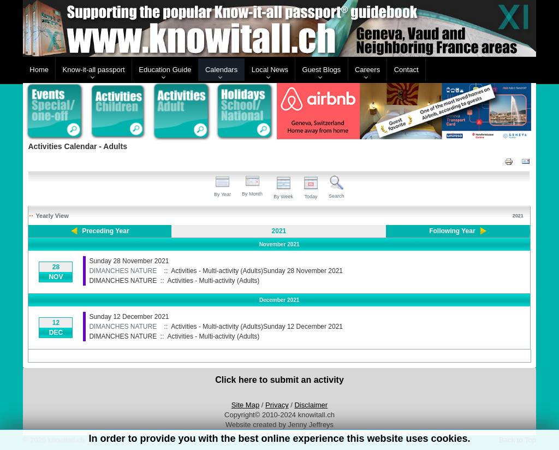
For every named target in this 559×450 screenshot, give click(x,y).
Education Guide (165, 70)
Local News (270, 70)
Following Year (452, 231)
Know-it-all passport (94, 70)
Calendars (221, 70)
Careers (367, 70)
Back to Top (517, 440)
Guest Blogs (321, 70)
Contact (406, 70)
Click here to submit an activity (279, 379)
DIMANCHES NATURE (123, 271)
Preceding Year (105, 231)
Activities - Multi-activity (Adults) (214, 281)
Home (39, 70)
